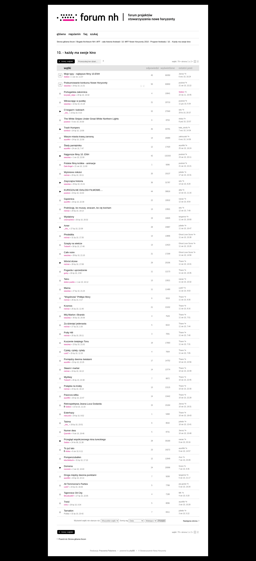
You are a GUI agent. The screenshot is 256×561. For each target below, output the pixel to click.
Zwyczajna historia (73, 181)
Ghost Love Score (186, 235)
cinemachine (69, 220)
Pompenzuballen (72, 457)
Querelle (67, 434)
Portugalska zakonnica (75, 92)
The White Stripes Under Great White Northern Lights (91, 118)
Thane (181, 261)
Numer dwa (70, 430)
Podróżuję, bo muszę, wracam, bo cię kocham (87, 207)
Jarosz (181, 74)
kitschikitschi (69, 460)
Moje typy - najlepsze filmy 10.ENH (82, 74)
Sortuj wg (132, 520)
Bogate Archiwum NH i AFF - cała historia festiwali (98, 42)
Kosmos (68, 305)
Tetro (66, 279)
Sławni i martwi (71, 368)
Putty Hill (68, 332)
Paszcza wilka (71, 395)
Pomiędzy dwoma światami (78, 359)
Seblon (66, 77)
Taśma (67, 421)
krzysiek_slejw (69, 95)
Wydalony (69, 216)
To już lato (69, 448)
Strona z (186, 61)
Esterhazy (69, 412)
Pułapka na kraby (73, 386)
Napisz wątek (66, 61)
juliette (181, 172)
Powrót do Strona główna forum (72, 539)
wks (180, 110)
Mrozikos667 (69, 496)
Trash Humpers (72, 127)
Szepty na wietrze (73, 243)
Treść (67, 501)
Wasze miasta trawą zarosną (78, 136)
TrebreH (67, 246)
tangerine (182, 217)
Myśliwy (68, 377)
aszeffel (67, 140)
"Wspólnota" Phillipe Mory (77, 297)
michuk (67, 175)
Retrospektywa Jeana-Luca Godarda (83, 403)
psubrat (182, 83)
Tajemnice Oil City (73, 493)
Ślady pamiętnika (73, 145)
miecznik (67, 416)
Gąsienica (69, 199)
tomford (67, 131)
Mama (67, 288)
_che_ (66, 113)
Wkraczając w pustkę (75, 101)
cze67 (181, 288)
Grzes (181, 466)
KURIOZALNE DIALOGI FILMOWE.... (83, 190)
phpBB (132, 551)
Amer (66, 225)
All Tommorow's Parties (76, 484)
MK (180, 493)
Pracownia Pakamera (107, 551)
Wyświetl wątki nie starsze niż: (96, 520)
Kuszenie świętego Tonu (76, 341)
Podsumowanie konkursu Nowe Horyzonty (85, 82)
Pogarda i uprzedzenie (75, 270)
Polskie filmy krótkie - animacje (80, 163)
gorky (66, 273)
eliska (181, 119)
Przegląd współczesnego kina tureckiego (85, 439)
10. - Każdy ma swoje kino (179, 42)
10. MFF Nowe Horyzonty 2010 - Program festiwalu (144, 42)
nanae (181, 199)
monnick (67, 469)
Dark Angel (68, 166)
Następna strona (190, 521)
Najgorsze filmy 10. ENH (76, 154)
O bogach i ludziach (74, 109)
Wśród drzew (70, 261)
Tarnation (68, 510)
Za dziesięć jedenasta (75, 323)
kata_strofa (183, 128)
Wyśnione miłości (73, 172)
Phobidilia (69, 234)
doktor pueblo (69, 282)
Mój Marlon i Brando (74, 314)
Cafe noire (69, 252)
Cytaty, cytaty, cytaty (74, 350)
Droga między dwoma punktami (80, 475)
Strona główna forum (66, 42)
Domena (68, 466)
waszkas (67, 86)
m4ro (66, 505)
